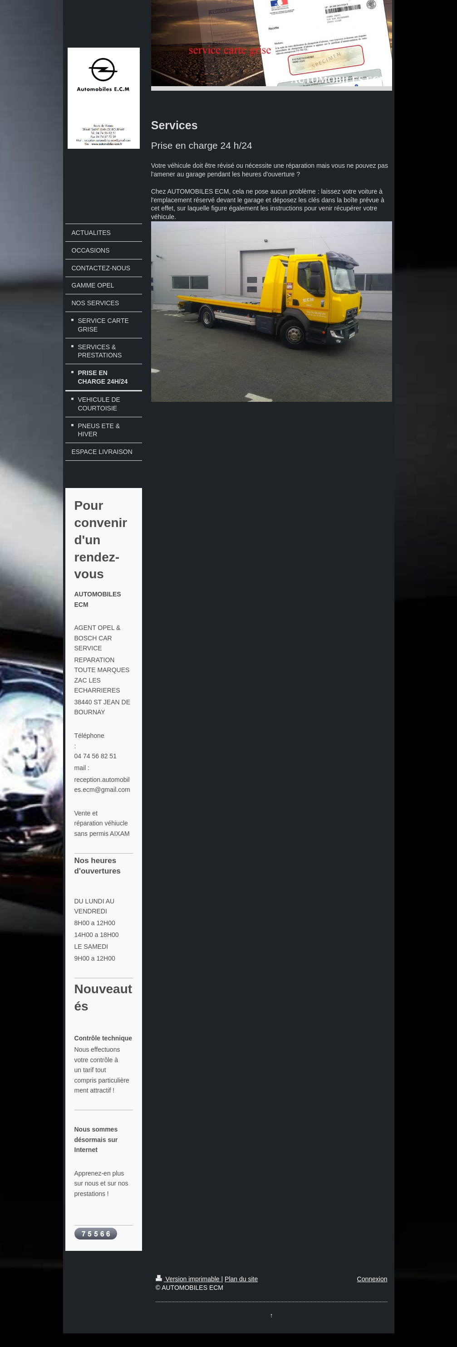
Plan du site (241, 1279)
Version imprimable (188, 1279)
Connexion (372, 1279)
